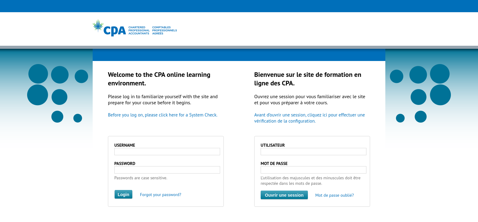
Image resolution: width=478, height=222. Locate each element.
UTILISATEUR (273, 145)
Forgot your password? (160, 194)
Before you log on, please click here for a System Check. (162, 115)
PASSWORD (124, 163)
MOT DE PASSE (274, 163)
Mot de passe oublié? (334, 195)
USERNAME (124, 145)
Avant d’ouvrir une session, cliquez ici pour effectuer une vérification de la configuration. (309, 118)
